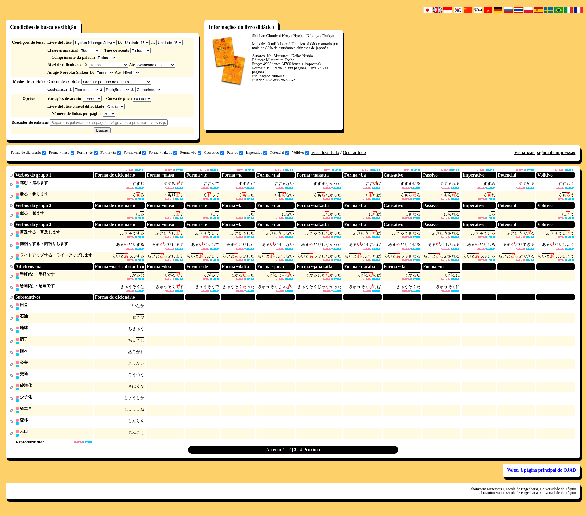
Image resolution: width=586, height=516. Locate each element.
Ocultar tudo (354, 152)
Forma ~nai (135, 152)
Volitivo (300, 152)
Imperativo (256, 152)
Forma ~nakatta (163, 152)
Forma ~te (87, 152)
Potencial (279, 152)
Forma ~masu (61, 152)
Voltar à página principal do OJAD (541, 475)
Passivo (235, 152)
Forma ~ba (190, 152)
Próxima (311, 455)
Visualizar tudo (325, 152)
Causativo (214, 152)
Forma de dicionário (28, 152)
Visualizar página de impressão (545, 152)
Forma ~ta (110, 152)
